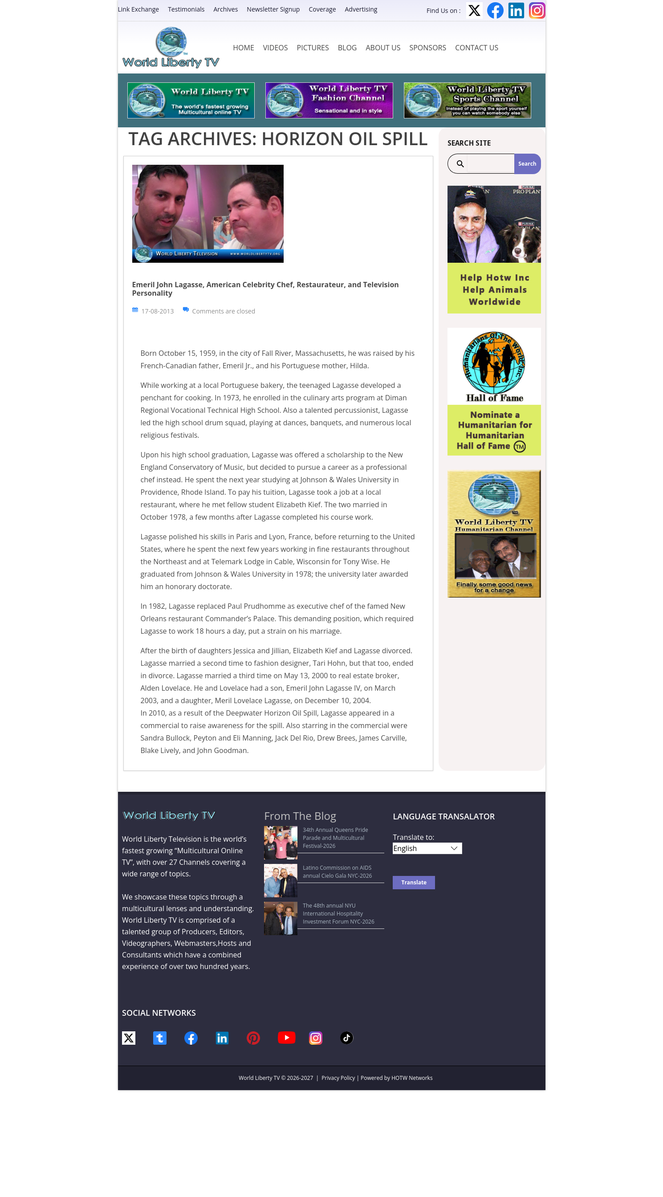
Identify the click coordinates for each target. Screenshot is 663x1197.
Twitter (474, 10)
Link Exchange (138, 9)
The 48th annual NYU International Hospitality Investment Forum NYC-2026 (326, 876)
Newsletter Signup (273, 9)
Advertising (361, 9)
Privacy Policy (338, 1078)
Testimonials (186, 9)
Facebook (495, 10)
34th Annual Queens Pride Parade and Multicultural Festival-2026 (317, 834)
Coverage (322, 9)
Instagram (537, 10)
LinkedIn (516, 10)
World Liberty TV (259, 1078)
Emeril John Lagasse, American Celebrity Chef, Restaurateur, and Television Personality (265, 289)
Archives (225, 9)
